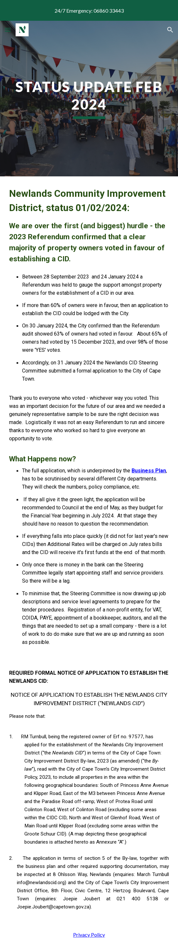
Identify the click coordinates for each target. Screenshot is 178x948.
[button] (8, 30)
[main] (88, 99)
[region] (89, 10)
